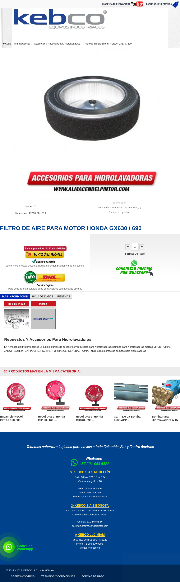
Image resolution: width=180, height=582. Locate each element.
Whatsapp (94, 458)
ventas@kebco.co (90, 547)
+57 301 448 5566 (94, 464)
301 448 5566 (94, 492)
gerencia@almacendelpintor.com (90, 496)
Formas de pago (93, 576)
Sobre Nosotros (23, 576)
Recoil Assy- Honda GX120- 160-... (51, 418)
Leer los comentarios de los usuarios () (119, 207)
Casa (6, 43)
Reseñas (63, 296)
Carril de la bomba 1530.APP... (127, 418)
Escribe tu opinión (119, 212)
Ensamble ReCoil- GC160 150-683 (12, 418)
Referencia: (21, 213)
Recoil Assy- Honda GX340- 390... (89, 418)
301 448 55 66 (95, 521)
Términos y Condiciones (58, 576)
